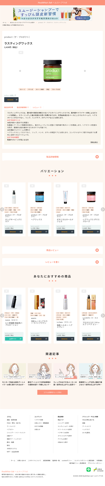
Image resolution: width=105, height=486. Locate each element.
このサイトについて (34, 460)
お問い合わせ (21, 460)
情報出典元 (94, 142)
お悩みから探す (63, 442)
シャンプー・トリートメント (16, 433)
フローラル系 (56, 89)
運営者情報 (46, 460)
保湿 (47, 89)
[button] (20, 71)
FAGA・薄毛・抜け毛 (14, 423)
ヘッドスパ (86, 429)
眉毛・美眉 (10, 442)
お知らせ (37, 429)
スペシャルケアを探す (65, 436)
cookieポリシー (67, 460)
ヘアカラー (10, 429)
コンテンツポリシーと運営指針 (84, 460)
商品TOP (61, 420)
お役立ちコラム (12, 448)
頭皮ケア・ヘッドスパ (14, 439)
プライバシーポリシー (95, 463)
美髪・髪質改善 (12, 420)
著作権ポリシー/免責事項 (77, 463)
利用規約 (99, 460)
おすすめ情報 (38, 426)
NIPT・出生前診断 (13, 452)
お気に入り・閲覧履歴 (41, 423)
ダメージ (22, 89)
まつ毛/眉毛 (86, 433)
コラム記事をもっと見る (52, 392)
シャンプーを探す (63, 423)
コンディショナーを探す (65, 426)
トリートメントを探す (65, 429)
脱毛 (8, 445)
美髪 (83, 423)
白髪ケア (10, 436)
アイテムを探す (63, 439)
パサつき (30, 89)
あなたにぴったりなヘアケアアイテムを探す (22, 22)
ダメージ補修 (40, 89)
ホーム (4, 22)
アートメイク (11, 426)
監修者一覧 (56, 460)
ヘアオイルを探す (63, 433)
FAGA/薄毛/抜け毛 (88, 420)
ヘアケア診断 (38, 420)
